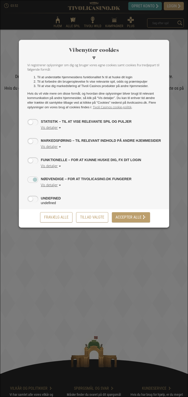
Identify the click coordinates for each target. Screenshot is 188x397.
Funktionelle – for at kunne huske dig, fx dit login (91, 159)
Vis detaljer (49, 127)
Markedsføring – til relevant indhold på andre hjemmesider (101, 140)
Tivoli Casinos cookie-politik (112, 107)
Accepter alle (131, 217)
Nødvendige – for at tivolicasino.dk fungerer (86, 178)
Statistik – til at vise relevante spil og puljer (86, 121)
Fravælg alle (56, 217)
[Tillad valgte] (92, 217)
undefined (51, 198)
